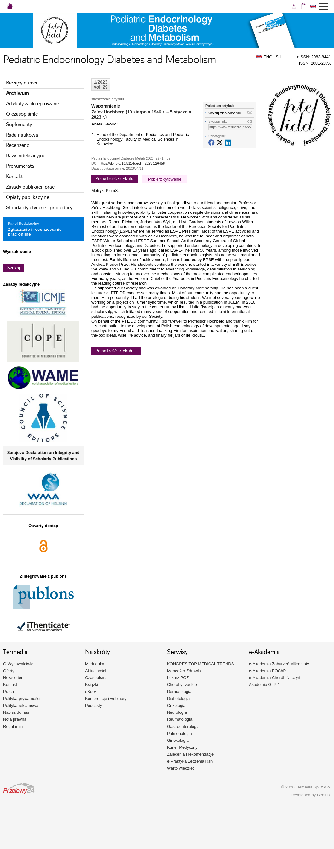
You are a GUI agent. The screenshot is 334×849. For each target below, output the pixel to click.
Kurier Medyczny (182, 747)
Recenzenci (18, 145)
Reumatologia (179, 719)
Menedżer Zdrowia (184, 670)
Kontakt (14, 176)
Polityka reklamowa (20, 705)
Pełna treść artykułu (114, 179)
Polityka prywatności (21, 698)
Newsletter (12, 677)
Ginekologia (178, 740)
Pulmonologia (179, 733)
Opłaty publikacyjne (27, 197)
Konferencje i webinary (106, 698)
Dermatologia (179, 691)
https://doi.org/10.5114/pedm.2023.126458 (132, 163)
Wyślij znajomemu (224, 113)
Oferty (8, 670)
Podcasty (93, 705)
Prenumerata (20, 166)
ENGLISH (268, 57)
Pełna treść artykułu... (115, 351)
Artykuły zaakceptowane (32, 104)
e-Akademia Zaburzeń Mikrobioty (279, 663)
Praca (8, 691)
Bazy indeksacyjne (25, 156)
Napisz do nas (16, 712)
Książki (91, 684)
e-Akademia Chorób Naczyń (274, 677)
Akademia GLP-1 (264, 684)
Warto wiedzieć (181, 768)
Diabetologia (178, 698)
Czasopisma (96, 677)
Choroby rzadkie (182, 684)
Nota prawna (14, 719)
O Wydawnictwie (18, 663)
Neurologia (177, 712)
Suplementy (19, 124)
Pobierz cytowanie (164, 179)
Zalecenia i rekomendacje (190, 754)
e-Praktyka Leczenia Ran (190, 761)
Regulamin (13, 726)
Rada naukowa (22, 135)
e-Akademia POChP (267, 670)
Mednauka (94, 663)
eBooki (91, 691)
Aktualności (95, 670)
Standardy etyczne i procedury (39, 208)
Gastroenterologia (183, 726)
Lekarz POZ (178, 677)
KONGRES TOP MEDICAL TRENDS (200, 663)
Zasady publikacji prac (30, 187)
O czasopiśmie (22, 114)
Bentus (323, 795)
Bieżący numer (22, 83)
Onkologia (176, 705)
